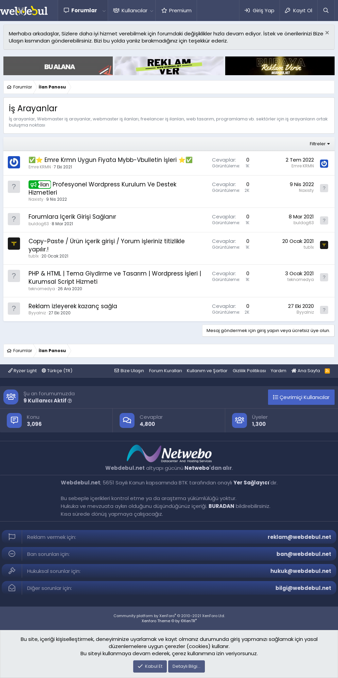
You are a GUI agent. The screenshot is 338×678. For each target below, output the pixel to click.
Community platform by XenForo (169, 615)
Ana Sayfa (305, 370)
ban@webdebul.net (304, 554)
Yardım (278, 370)
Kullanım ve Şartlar (207, 370)
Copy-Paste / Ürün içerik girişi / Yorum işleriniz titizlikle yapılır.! (107, 245)
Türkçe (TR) (57, 370)
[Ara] (325, 10)
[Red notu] (326, 33)
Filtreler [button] (318, 143)
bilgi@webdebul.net (303, 588)
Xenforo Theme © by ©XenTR (169, 621)
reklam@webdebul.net (299, 537)
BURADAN (221, 506)
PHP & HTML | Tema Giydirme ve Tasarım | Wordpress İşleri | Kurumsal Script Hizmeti (115, 277)
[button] (104, 10)
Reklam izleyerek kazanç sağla (73, 306)
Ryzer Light (22, 370)
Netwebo (196, 468)
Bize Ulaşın (132, 370)
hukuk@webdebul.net (300, 571)
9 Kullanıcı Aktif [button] (47, 400)
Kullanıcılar (134, 10)
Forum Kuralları (165, 370)
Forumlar (84, 10)
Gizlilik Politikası (249, 370)
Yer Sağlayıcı (251, 482)
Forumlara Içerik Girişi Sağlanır (72, 217)
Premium (180, 10)
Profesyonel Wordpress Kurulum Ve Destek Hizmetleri (102, 188)
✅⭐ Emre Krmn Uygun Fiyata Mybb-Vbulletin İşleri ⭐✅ (111, 160)
